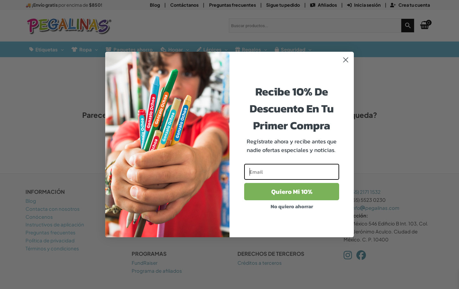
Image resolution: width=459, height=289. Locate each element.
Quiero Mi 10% (291, 191)
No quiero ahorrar (292, 206)
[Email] (291, 172)
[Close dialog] (345, 59)
